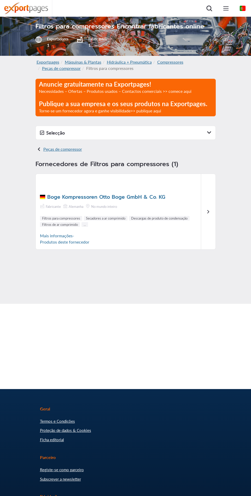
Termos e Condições (57, 421)
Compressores (170, 61)
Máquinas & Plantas (83, 61)
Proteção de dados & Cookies (65, 430)
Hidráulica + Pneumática (129, 61)
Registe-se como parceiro (62, 469)
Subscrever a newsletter (60, 479)
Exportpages (48, 61)
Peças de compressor (61, 68)
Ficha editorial (52, 439)
